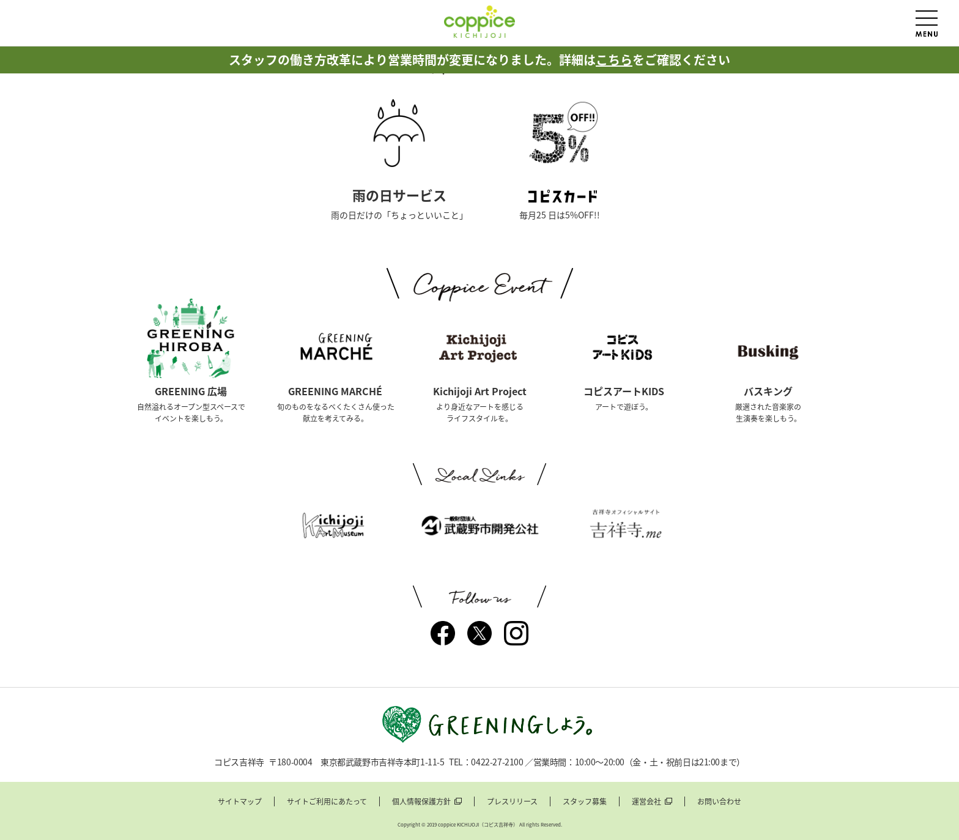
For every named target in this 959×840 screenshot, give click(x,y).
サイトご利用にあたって (327, 801)
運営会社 (646, 801)
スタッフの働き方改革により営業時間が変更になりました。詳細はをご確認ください (479, 60)
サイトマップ (240, 801)
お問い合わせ (719, 801)
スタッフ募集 (585, 801)
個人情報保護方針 (421, 801)
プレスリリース (512, 801)
